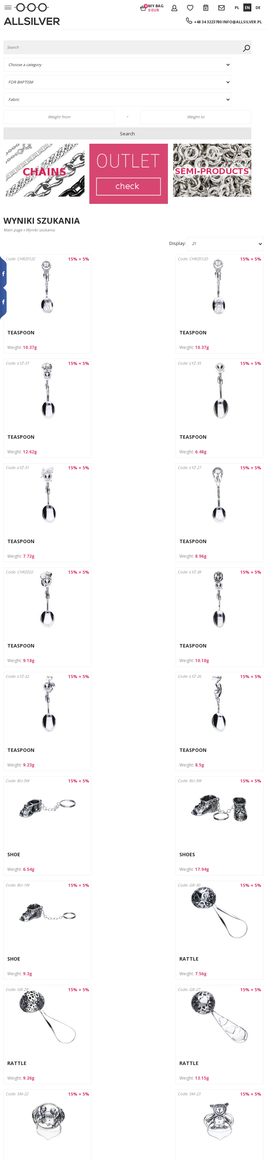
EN (247, 7)
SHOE (102, 645)
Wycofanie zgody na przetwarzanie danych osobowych (25, 1115)
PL (237, 7)
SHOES (192, 645)
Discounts (13, 1077)
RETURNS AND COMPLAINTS (30, 1083)
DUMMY (105, 854)
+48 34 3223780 (207, 21)
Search (127, 133)
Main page (12, 229)
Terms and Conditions (24, 1051)
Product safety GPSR (23, 1127)
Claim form (14, 1095)
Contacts (12, 1057)
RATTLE (105, 750)
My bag (156, 7)
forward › (160, 1008)
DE (258, 7)
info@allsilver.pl (242, 21)
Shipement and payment (27, 1045)
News (9, 1102)
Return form (15, 1089)
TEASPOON (20, 332)
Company (13, 1039)
